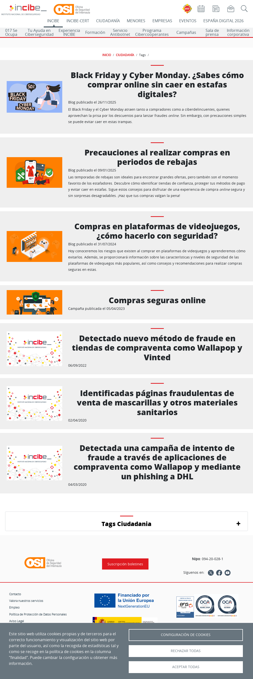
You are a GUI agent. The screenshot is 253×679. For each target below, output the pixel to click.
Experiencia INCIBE (69, 32)
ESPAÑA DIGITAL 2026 (223, 20)
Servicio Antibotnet (120, 32)
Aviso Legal (16, 621)
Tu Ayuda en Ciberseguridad (39, 32)
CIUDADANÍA (108, 20)
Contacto (15, 594)
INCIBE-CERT (77, 20)
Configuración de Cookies (186, 635)
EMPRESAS (162, 20)
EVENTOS (187, 20)
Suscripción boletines (125, 564)
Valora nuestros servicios (26, 601)
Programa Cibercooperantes (152, 32)
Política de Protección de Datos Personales (38, 614)
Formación (95, 32)
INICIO (106, 55)
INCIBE (53, 20)
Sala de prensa (212, 32)
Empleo (14, 607)
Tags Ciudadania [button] (126, 523)
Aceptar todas (185, 667)
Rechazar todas (186, 651)
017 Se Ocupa (11, 32)
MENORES (136, 20)
